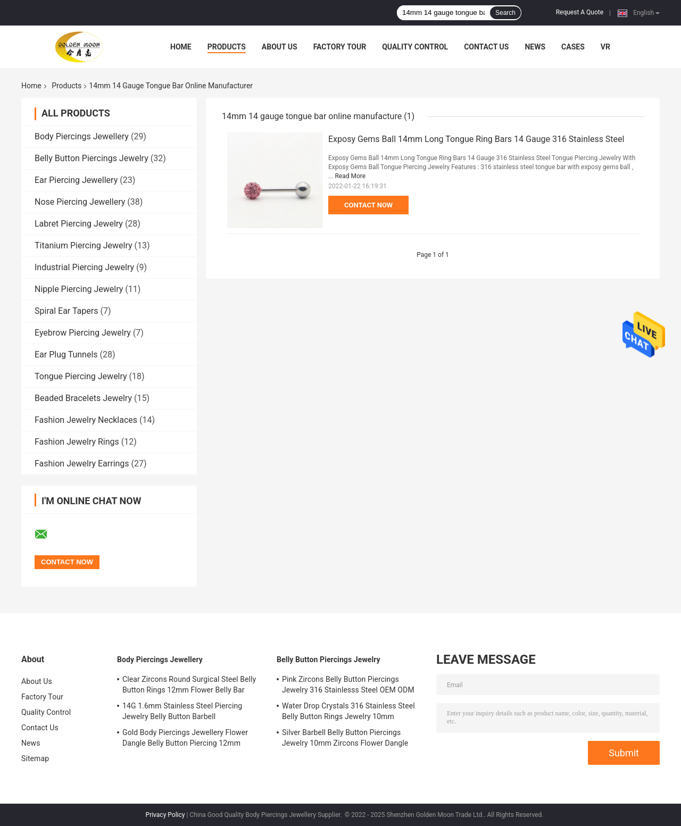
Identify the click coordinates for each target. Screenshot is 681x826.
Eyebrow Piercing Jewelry (83, 333)
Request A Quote (579, 12)
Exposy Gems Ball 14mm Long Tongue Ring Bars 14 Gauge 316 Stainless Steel (476, 139)
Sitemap (35, 758)
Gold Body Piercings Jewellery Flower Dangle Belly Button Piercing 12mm (185, 737)
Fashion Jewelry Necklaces (86, 420)
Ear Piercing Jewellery (76, 180)
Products (226, 47)
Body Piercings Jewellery (82, 136)
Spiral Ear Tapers (66, 311)
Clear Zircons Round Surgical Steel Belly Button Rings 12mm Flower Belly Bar (189, 684)
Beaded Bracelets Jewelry (83, 398)
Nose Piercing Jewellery (80, 202)
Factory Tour (340, 47)
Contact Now (368, 205)
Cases (573, 47)
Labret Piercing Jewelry (79, 224)
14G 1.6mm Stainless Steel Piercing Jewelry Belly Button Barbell (182, 711)
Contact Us (486, 47)
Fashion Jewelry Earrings (82, 463)
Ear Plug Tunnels (66, 354)
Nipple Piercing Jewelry (79, 289)
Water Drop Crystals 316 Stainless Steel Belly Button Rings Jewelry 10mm (348, 711)
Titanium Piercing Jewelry (83, 245)
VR (605, 47)
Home (181, 47)
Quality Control (415, 47)
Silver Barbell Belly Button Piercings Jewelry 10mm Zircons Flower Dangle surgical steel (345, 739)
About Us (279, 47)
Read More (350, 176)
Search (505, 12)
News (535, 47)
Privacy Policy (165, 815)
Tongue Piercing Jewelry (81, 376)
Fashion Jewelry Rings (77, 442)
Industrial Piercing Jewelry (84, 267)
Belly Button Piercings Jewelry (91, 158)
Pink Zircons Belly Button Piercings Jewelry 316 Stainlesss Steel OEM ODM (348, 684)
